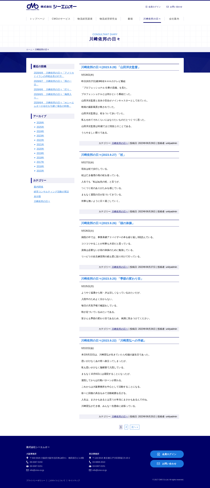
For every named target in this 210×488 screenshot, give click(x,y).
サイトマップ (74, 480)
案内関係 (38, 187)
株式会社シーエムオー (51, 6)
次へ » (134, 427)
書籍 (130, 19)
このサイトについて (56, 480)
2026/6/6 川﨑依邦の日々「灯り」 (53, 89)
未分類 (37, 196)
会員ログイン (154, 7)
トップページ (37, 19)
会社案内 (174, 19)
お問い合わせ (176, 7)
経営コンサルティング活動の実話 (51, 191)
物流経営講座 (85, 19)
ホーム (29, 49)
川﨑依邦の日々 (152, 19)
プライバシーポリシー (35, 480)
